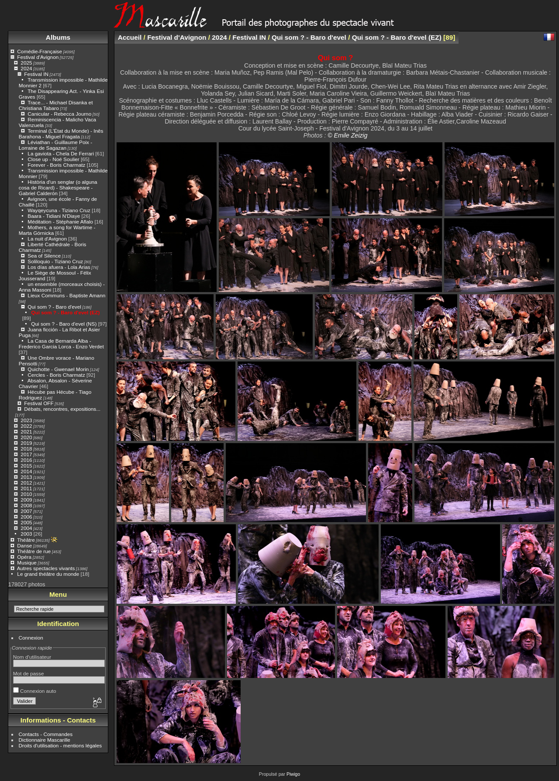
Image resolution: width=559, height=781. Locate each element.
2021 (26, 431)
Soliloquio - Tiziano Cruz (55, 261)
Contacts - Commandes (46, 734)
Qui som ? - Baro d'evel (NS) (64, 324)
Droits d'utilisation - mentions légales (60, 745)
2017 (26, 454)
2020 (26, 437)
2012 (26, 482)
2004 (26, 528)
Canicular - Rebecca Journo (59, 114)
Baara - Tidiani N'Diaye (54, 216)
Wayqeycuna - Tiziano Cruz (59, 210)
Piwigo (293, 774)
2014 (26, 471)
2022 (26, 426)
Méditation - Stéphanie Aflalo (60, 221)
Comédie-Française (39, 51)
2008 (26, 505)
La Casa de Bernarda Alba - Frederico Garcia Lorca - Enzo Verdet (61, 343)
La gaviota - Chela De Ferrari (61, 153)
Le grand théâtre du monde (48, 574)
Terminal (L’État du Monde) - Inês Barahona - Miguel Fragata (61, 133)
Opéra (24, 557)
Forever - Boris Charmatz (56, 165)
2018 (26, 448)
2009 (26, 499)
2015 (26, 465)
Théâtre (26, 540)
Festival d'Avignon (38, 57)
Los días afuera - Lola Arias (59, 267)
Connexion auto (34, 691)
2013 (26, 477)
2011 (26, 488)
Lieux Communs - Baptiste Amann (66, 295)
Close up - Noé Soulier (53, 159)
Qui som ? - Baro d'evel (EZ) (65, 312)
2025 (26, 62)
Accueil (130, 37)
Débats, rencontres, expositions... (62, 409)
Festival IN (36, 74)
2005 (26, 522)
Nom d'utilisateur (32, 657)
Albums (58, 37)
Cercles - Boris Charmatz (56, 375)
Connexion (31, 637)
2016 (26, 460)
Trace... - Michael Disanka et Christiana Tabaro (56, 105)
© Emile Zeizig (347, 135)
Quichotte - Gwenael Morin (58, 369)
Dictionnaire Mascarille (44, 740)
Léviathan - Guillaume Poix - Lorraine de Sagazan (55, 145)
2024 (26, 68)
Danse (24, 545)
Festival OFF (38, 403)
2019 (26, 443)
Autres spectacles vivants (46, 568)
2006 (26, 517)
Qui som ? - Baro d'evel (54, 307)
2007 (26, 511)
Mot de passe (28, 673)
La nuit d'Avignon (47, 238)
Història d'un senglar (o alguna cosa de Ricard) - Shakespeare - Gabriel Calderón (58, 187)
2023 (26, 420)
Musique (26, 562)
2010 (26, 494)
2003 (26, 534)
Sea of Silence (44, 255)
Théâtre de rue (34, 551)
